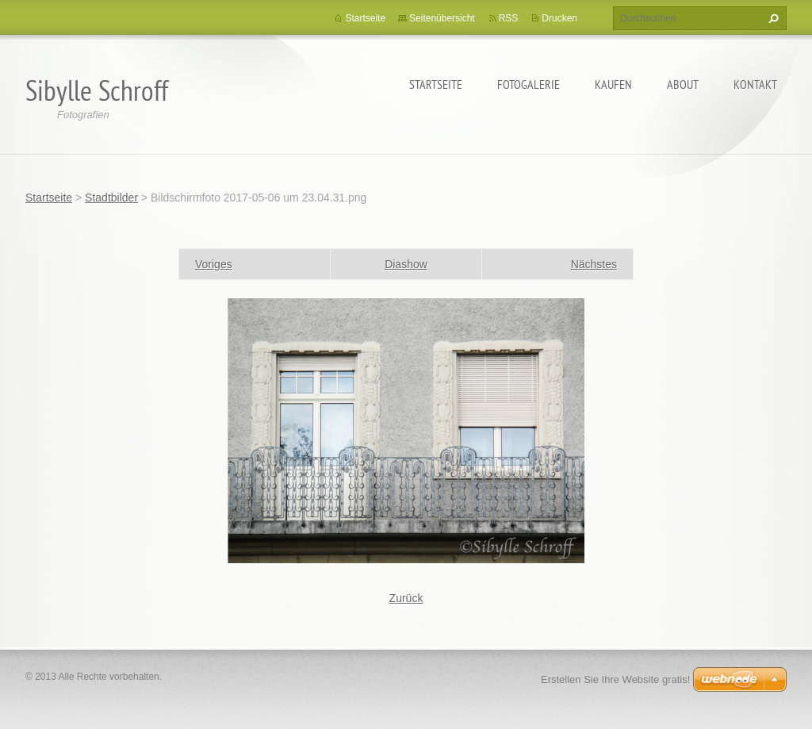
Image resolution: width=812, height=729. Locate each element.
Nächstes (594, 264)
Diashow (406, 264)
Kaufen (613, 84)
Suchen (771, 18)
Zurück (406, 598)
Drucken (559, 18)
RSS (509, 18)
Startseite (435, 84)
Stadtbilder (111, 197)
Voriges (213, 264)
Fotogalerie (528, 84)
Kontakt (755, 84)
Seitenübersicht (442, 18)
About (683, 84)
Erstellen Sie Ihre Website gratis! (615, 679)
